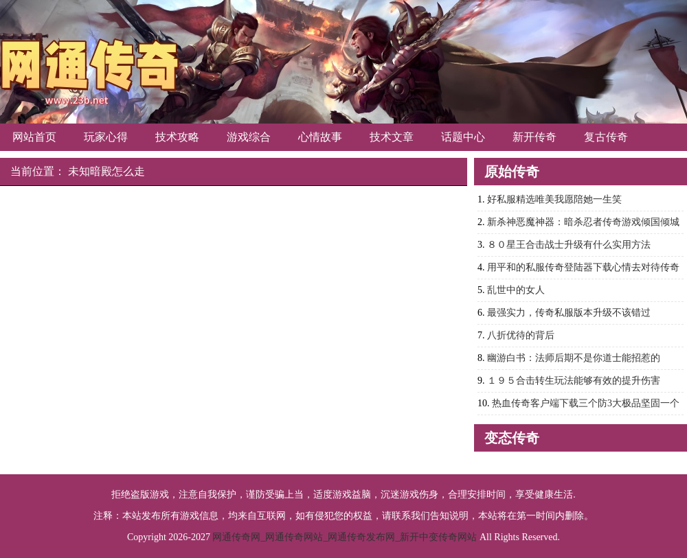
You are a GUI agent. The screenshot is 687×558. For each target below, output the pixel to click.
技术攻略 (177, 137)
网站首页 (34, 137)
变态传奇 (511, 437)
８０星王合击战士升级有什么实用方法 (569, 245)
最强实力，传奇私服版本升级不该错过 (569, 312)
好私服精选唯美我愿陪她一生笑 (554, 199)
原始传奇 (511, 171)
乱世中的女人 (516, 290)
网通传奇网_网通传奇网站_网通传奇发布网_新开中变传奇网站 (344, 537)
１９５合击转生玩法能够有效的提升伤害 (573, 380)
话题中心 (463, 137)
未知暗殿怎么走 (106, 171)
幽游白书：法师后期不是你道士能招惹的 (573, 358)
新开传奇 (534, 137)
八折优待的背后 (520, 335)
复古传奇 (606, 137)
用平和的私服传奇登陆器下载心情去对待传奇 (583, 267)
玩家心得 (106, 137)
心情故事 (320, 137)
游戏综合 (249, 137)
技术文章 (392, 137)
